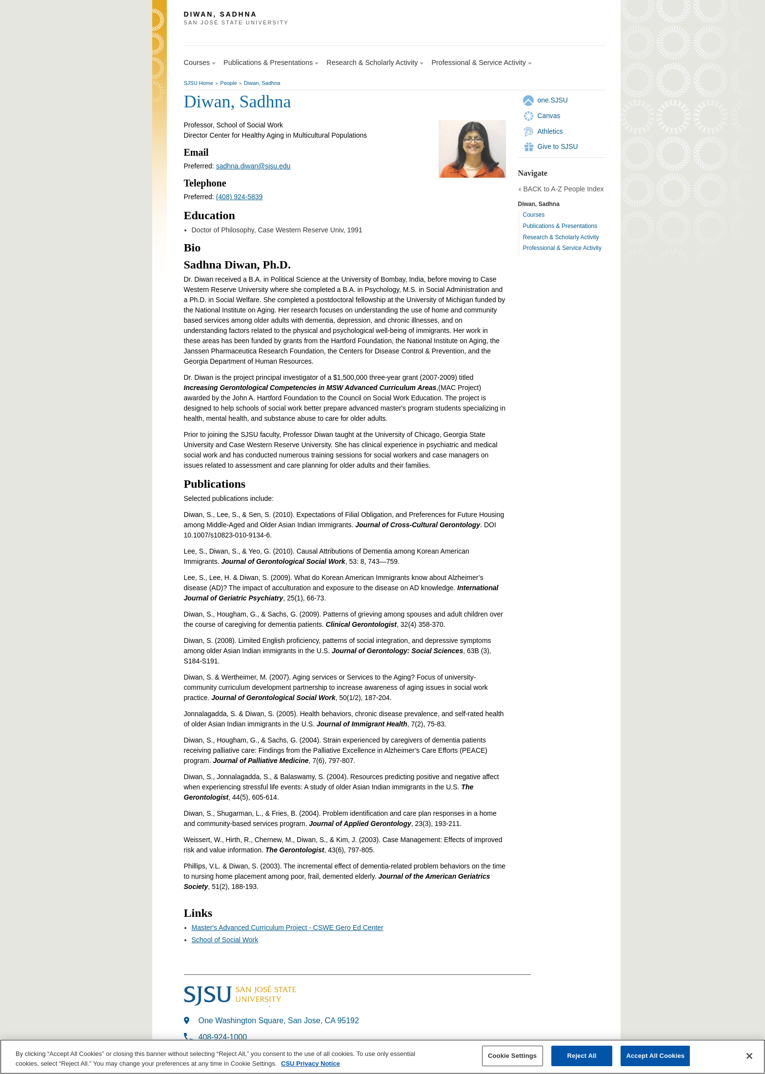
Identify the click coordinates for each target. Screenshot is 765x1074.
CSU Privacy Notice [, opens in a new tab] (310, 1065)
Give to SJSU (558, 146)
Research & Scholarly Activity (561, 237)
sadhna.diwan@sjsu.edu (253, 166)
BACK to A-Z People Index (563, 189)
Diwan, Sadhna (262, 83)
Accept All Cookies (655, 1058)
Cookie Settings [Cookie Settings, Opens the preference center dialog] (512, 1058)
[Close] (749, 1058)
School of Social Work (225, 940)
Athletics (550, 131)
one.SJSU (553, 100)
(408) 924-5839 (239, 197)
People (228, 83)
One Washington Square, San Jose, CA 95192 (279, 1020)
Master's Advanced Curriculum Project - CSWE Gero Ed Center (287, 927)
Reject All (582, 1058)
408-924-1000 (223, 1037)
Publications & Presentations (560, 226)
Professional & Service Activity (562, 248)
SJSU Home (199, 83)
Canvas (549, 116)
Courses (534, 214)
